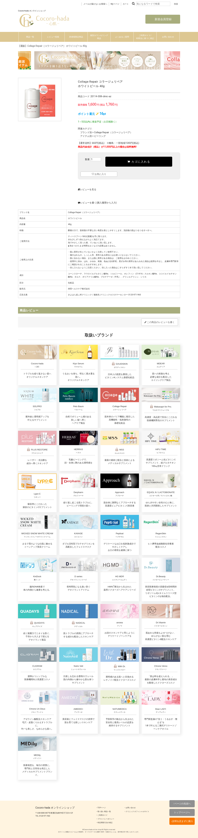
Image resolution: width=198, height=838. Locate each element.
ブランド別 (86, 132)
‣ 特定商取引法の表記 (104, 822)
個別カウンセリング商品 (99, 37)
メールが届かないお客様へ (95, 4)
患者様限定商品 (76, 37)
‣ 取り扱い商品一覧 (104, 811)
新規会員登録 (163, 19)
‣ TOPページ (101, 808)
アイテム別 (86, 136)
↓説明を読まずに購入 (182, 821)
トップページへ (182, 812)
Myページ (115, 4)
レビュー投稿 (53, 37)
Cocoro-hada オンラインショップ (55, 807)
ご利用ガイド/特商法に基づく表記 (145, 37)
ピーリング (100, 136)
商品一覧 (30, 37)
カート (126, 4)
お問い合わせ (168, 37)
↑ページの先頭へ (182, 803)
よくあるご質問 (122, 37)
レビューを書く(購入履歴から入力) (97, 202)
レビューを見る (87, 189)
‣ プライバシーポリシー (105, 819)
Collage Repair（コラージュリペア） (113, 132)
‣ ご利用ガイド (102, 815)
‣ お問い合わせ (130, 808)
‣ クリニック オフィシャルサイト (137, 811)
